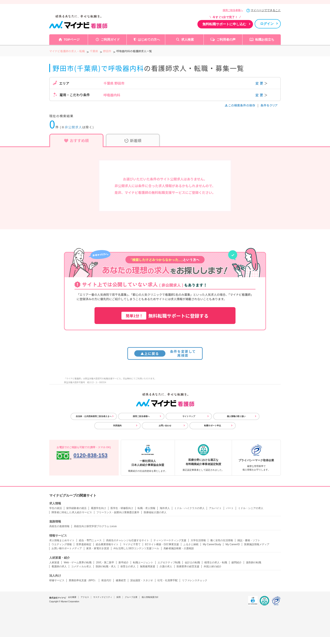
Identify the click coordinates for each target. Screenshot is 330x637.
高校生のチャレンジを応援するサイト (127, 540)
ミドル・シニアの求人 (250, 508)
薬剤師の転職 (253, 562)
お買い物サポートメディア (67, 548)
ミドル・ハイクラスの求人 (189, 508)
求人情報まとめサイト (62, 540)
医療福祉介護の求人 (155, 512)
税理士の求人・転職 (215, 562)
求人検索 (187, 39)
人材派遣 (54, 562)
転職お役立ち (264, 39)
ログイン (267, 23)
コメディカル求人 (81, 566)
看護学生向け (98, 508)
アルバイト (215, 508)
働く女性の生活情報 (221, 540)
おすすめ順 (76, 140)
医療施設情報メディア (256, 544)
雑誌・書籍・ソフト (248, 540)
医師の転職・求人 (106, 566)
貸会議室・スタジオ (141, 580)
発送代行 (106, 580)
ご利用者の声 (226, 39)
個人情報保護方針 (150, 597)
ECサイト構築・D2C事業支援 (162, 544)
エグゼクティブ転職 (169, 562)
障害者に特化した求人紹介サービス (72, 512)
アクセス (85, 597)
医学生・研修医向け (121, 508)
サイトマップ (188, 416)
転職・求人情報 (146, 508)
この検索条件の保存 (240, 105)
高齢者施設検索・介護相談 (179, 548)
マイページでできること (266, 10)
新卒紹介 (123, 562)
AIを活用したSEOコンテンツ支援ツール (136, 548)
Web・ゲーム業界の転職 (78, 562)
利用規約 (117, 425)
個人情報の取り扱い (236, 416)
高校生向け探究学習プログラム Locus (95, 526)
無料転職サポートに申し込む (224, 24)
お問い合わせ (165, 425)
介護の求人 (166, 566)
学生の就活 (55, 508)
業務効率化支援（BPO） (83, 580)
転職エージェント (143, 562)
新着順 (132, 140)
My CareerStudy (212, 544)
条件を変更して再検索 (165, 353)
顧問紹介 (237, 562)
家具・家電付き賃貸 (97, 548)
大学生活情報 (198, 540)
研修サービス (56, 580)
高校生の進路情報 (59, 526)
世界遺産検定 (83, 544)
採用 (118, 597)
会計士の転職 (192, 562)
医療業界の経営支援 (188, 566)
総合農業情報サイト (107, 544)
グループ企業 (131, 597)
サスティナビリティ (102, 597)
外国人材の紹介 (212, 566)
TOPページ (72, 39)
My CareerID (232, 544)
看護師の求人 (59, 566)
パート (230, 508)
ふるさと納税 (190, 544)
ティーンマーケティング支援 (169, 540)
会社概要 (72, 597)
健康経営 (121, 580)
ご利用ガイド (110, 39)
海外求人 (165, 508)
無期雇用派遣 (147, 566)
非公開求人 (73, 127)
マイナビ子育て (132, 544)
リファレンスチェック (194, 580)
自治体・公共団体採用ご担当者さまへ (94, 416)
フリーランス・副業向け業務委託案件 (117, 512)
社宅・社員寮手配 (167, 580)
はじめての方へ (149, 39)
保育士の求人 (128, 566)
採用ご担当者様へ (233, 10)
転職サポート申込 (212, 425)
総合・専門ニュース (90, 540)
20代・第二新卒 (105, 562)
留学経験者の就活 (76, 508)
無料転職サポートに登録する (165, 316)
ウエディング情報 (62, 544)
